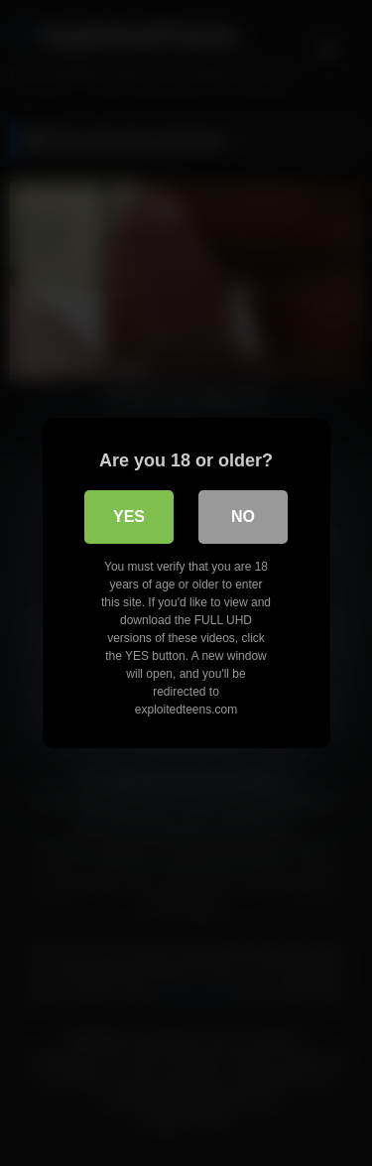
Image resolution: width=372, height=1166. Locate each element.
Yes (129, 516)
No (243, 516)
